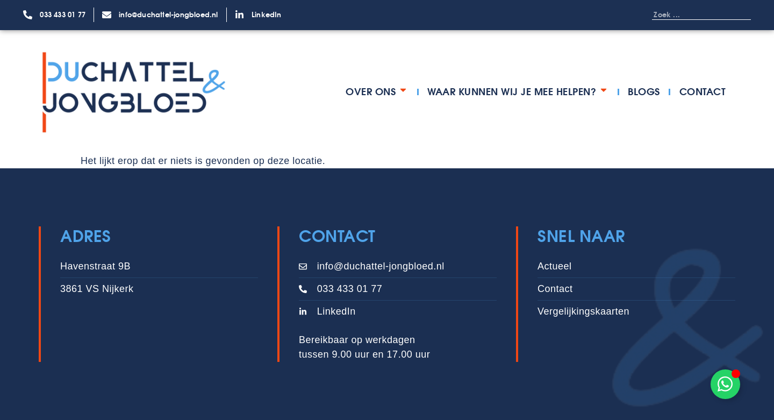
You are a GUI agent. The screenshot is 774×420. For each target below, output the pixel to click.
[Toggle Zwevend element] (725, 384)
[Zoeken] (740, 14)
